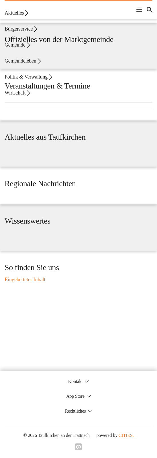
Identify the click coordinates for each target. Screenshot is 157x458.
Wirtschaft (18, 93)
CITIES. (126, 435)
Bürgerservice (21, 29)
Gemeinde (18, 45)
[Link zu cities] (78, 446)
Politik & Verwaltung (29, 77)
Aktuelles (17, 13)
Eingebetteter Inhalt (25, 279)
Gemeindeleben (23, 61)
